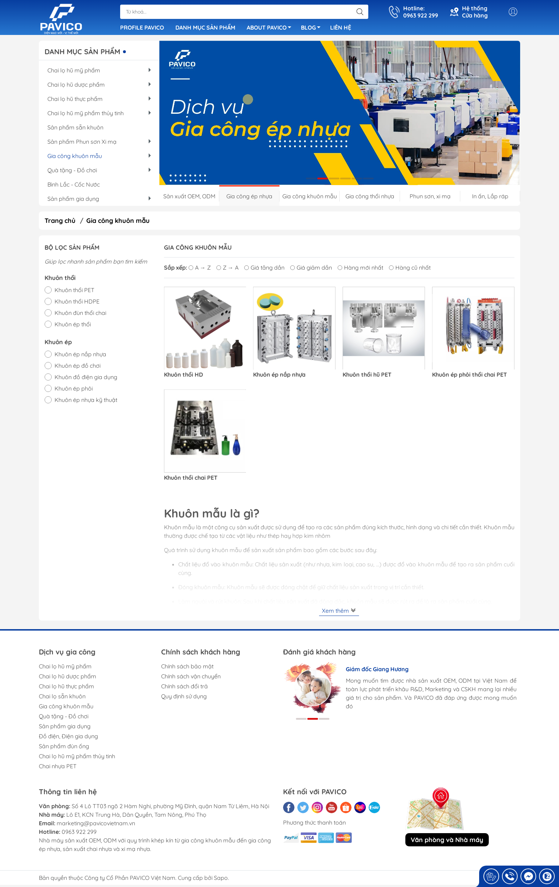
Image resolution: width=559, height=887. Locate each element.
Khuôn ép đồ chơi (78, 367)
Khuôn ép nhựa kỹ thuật (86, 402)
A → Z (200, 269)
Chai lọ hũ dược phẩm (99, 86)
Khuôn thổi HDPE (77, 303)
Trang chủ (60, 223)
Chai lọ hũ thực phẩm (99, 100)
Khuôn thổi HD (183, 376)
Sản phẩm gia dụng (99, 200)
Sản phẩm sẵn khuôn (75, 129)
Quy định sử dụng (184, 698)
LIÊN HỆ (340, 28)
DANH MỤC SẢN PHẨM (205, 28)
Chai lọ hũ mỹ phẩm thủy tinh (99, 115)
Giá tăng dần (264, 269)
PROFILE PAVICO (142, 28)
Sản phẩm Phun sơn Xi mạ (99, 143)
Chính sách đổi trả (184, 688)
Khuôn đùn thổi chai (80, 314)
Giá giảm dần (311, 269)
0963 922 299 (79, 833)
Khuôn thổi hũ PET (367, 376)
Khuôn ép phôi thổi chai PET (469, 376)
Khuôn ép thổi (73, 326)
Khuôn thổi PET (74, 292)
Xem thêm (339, 612)
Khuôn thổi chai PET (190, 479)
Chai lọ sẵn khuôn (62, 698)
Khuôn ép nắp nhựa (279, 376)
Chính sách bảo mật (187, 668)
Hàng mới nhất (360, 269)
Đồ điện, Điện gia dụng (68, 738)
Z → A (227, 269)
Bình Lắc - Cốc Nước (73, 186)
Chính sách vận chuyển (191, 678)
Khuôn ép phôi (74, 390)
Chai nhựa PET (58, 768)
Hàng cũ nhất (410, 269)
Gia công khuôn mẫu (99, 158)
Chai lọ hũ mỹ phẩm (99, 72)
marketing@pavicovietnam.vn (96, 825)
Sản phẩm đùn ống (64, 748)
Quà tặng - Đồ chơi (99, 172)
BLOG (312, 29)
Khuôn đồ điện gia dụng (86, 379)
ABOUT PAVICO (271, 29)
